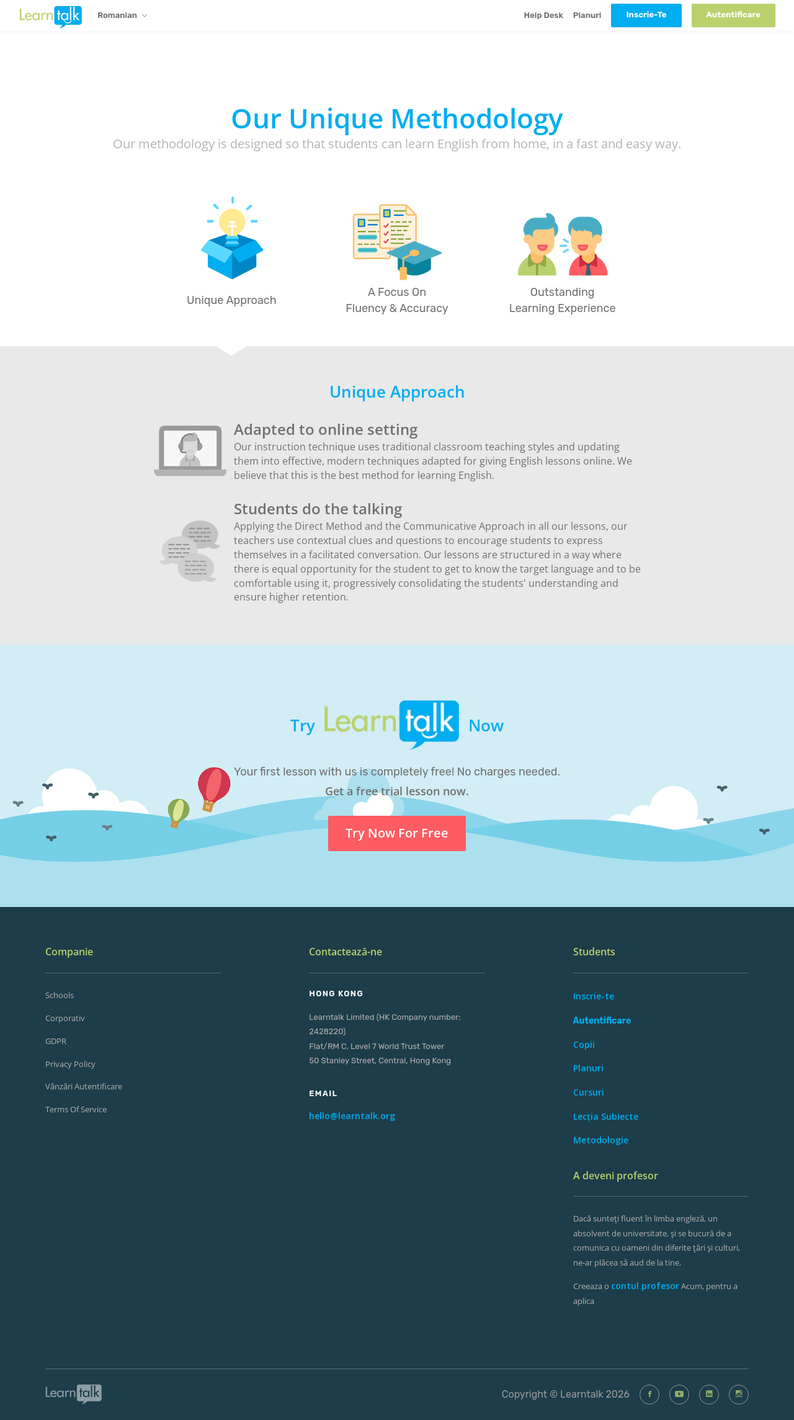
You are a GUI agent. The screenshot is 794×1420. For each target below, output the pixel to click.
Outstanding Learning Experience (562, 300)
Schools (59, 995)
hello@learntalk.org (352, 1116)
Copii (584, 1044)
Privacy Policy (70, 1063)
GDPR (55, 1041)
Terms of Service (76, 1109)
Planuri (587, 15)
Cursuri (588, 1092)
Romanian (122, 16)
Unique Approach (232, 300)
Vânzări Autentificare (83, 1086)
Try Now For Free (397, 832)
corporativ (65, 1018)
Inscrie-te (593, 996)
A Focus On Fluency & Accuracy (397, 300)
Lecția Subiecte (605, 1116)
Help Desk (543, 15)
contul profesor (645, 1286)
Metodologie (600, 1140)
